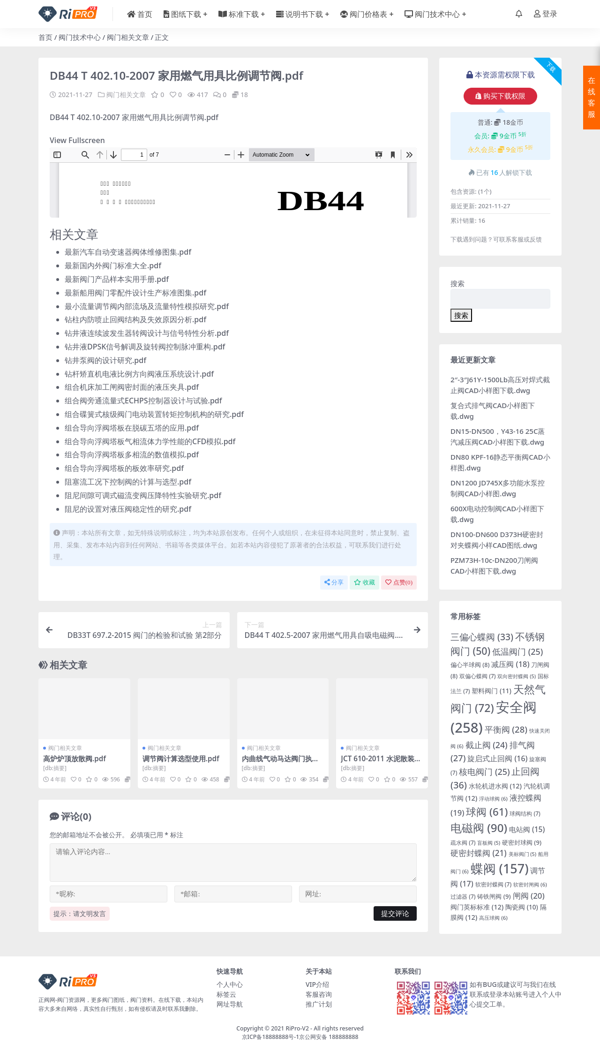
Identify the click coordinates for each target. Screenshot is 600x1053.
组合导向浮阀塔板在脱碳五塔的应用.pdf (132, 428)
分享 (334, 582)
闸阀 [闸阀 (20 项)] (529, 895)
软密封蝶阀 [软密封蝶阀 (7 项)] (493, 884)
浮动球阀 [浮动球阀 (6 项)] (493, 798)
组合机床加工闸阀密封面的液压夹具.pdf (132, 387)
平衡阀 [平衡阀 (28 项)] (506, 729)
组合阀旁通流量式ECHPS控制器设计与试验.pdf (143, 400)
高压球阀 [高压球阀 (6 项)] (493, 917)
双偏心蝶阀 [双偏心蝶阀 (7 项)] (477, 676)
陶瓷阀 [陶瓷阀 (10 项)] (521, 906)
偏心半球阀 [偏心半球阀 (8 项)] (469, 665)
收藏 (364, 582)
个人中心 (230, 984)
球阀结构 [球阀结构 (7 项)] (525, 814)
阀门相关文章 (128, 37)
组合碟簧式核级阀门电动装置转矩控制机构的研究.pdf (154, 414)
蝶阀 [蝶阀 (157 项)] (500, 868)
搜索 (457, 283)
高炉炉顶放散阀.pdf (74, 758)
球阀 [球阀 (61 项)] (487, 811)
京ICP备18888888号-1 (271, 1037)
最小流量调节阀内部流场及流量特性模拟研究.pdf (147, 306)
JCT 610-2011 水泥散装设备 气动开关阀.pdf (381, 763)
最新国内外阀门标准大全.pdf (113, 265)
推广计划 (319, 1004)
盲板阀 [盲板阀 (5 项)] (488, 843)
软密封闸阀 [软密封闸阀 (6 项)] (530, 884)
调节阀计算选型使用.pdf (180, 758)
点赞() (398, 582)
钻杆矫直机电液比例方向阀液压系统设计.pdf (139, 374)
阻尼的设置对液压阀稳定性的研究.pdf (128, 509)
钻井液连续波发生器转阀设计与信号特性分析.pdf (147, 333)
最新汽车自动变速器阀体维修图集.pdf (128, 252)
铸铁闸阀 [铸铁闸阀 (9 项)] (493, 896)
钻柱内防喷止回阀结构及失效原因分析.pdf (135, 319)
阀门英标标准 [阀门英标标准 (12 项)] (476, 906)
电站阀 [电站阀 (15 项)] (527, 829)
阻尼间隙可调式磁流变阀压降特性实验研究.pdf (143, 495)
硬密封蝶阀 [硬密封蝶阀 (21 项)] (478, 853)
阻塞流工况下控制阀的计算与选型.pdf (128, 482)
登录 (545, 14)
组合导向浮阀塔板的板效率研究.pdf (124, 468)
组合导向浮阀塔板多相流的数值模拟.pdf (132, 454)
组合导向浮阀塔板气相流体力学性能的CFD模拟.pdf (150, 441)
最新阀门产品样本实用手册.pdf (117, 279)
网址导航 (230, 1004)
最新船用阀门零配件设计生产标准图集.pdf (135, 293)
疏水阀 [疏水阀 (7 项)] (463, 843)
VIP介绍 (317, 984)
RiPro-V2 (296, 1028)
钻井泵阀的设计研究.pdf (105, 360)
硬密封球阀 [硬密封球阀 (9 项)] (521, 842)
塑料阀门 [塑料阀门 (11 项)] (491, 690)
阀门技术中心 (80, 37)
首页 (45, 37)
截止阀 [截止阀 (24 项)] (486, 744)
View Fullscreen (77, 140)
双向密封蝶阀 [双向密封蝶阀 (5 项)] (516, 676)
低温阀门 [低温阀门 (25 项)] (517, 651)
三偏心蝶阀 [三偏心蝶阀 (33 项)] (481, 636)
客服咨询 (319, 994)
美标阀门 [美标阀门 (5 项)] (523, 854)
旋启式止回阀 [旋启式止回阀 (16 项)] (497, 758)
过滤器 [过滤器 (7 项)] (463, 897)
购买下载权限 (500, 96)
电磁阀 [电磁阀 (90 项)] (478, 827)
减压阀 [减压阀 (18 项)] (510, 664)
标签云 (226, 994)
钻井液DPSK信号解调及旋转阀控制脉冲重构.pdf (145, 346)
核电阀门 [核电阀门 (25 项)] (484, 771)
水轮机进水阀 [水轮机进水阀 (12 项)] (495, 785)
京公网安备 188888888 (328, 1037)
